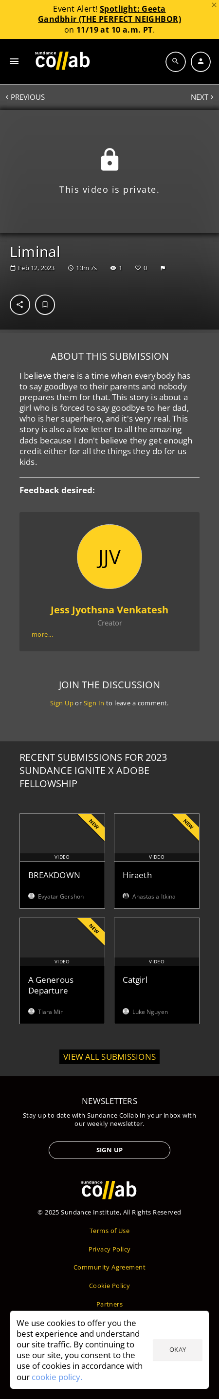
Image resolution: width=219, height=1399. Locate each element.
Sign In (94, 703)
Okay (177, 1349)
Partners (109, 1304)
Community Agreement (109, 1267)
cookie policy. (57, 1376)
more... (42, 634)
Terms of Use (109, 1230)
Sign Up (61, 703)
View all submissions (109, 1056)
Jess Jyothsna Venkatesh (109, 610)
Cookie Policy (109, 1285)
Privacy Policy (110, 1249)
